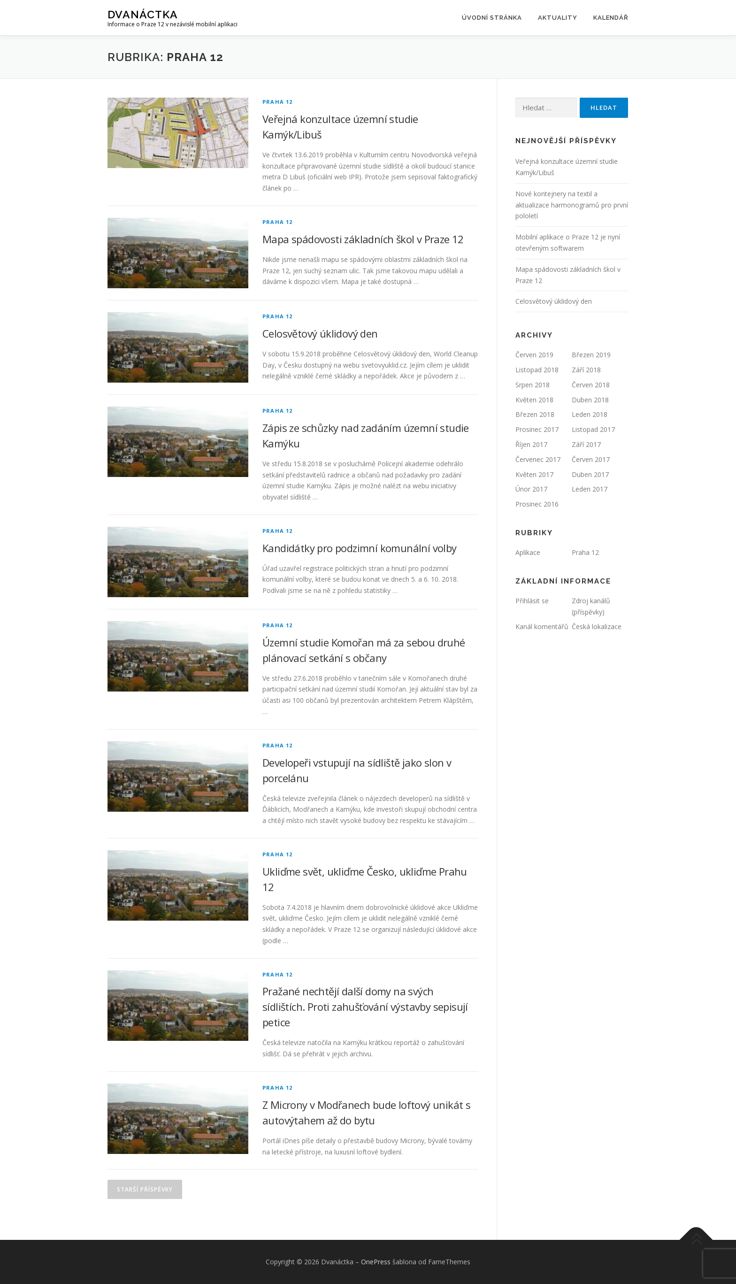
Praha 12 (277, 101)
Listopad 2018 (537, 369)
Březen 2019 (591, 354)
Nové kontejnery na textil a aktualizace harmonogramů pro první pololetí (571, 205)
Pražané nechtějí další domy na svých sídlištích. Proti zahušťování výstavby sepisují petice (365, 1006)
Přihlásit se (532, 600)
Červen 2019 (534, 354)
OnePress (376, 1261)
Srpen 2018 (532, 384)
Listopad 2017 (593, 429)
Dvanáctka (142, 14)
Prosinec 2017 (537, 429)
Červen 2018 (591, 384)
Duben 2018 (590, 399)
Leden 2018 (589, 414)
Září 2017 (586, 444)
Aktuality (557, 17)
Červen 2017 (591, 459)
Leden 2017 (589, 488)
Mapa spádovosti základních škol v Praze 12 (363, 239)
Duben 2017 (590, 474)
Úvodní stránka (492, 17)
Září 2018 (586, 369)
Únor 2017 (531, 488)
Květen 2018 (534, 399)
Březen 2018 (534, 414)
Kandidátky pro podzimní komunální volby (359, 548)
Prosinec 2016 (537, 504)
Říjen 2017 (531, 444)
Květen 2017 (534, 474)
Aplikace (527, 552)
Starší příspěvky (145, 1189)
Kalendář (611, 17)
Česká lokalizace (596, 626)
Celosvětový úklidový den (320, 333)
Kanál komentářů (541, 626)
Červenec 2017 (537, 459)
